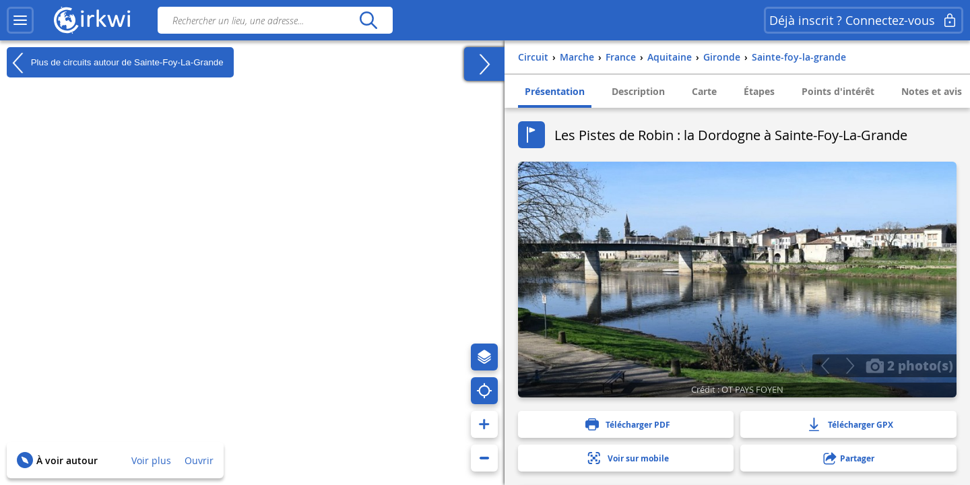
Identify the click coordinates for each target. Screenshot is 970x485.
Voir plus (151, 460)
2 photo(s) (909, 365)
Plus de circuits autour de (115, 62)
